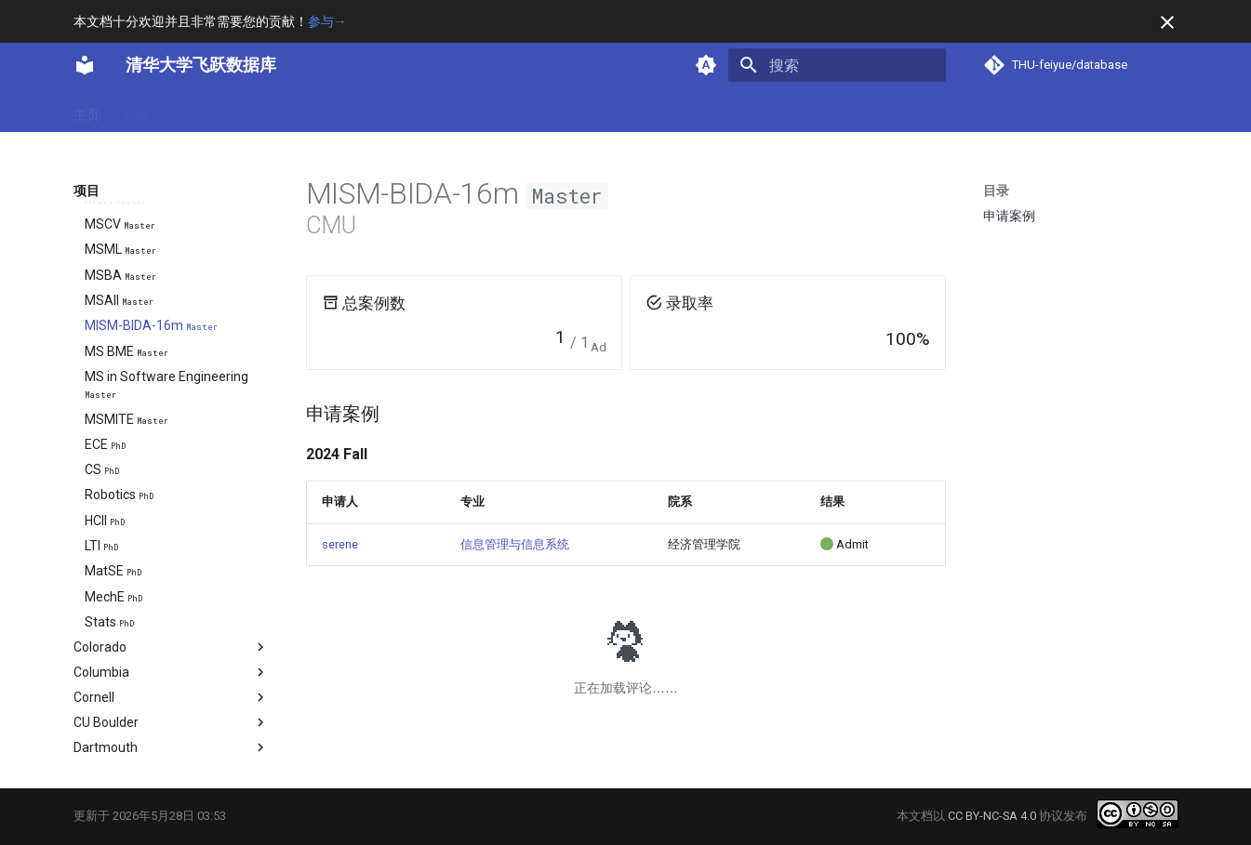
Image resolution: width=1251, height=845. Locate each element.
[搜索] (837, 65)
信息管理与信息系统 (514, 544)
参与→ (327, 21)
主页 (86, 110)
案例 (135, 110)
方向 (232, 110)
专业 (183, 110)
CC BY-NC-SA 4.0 (992, 816)
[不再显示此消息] (1167, 22)
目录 (996, 190)
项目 (280, 110)
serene (340, 544)
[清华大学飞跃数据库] (84, 65)
